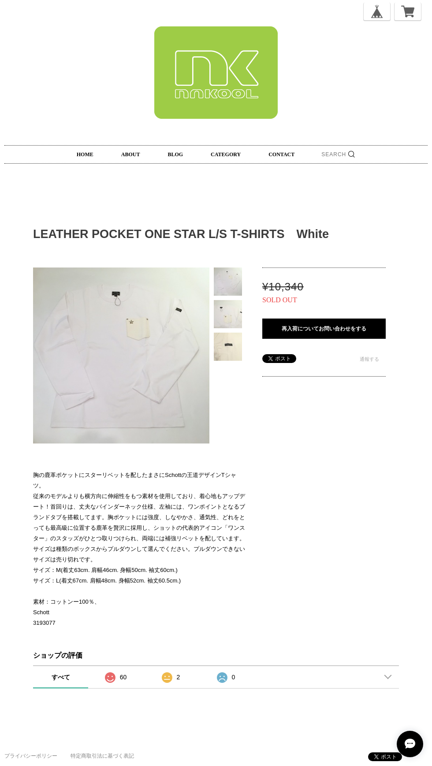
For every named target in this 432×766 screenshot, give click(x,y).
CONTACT (281, 154)
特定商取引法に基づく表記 (102, 756)
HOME (85, 154)
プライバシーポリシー (30, 756)
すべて (61, 677)
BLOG (175, 154)
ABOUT (130, 154)
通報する (369, 359)
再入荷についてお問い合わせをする (324, 329)
